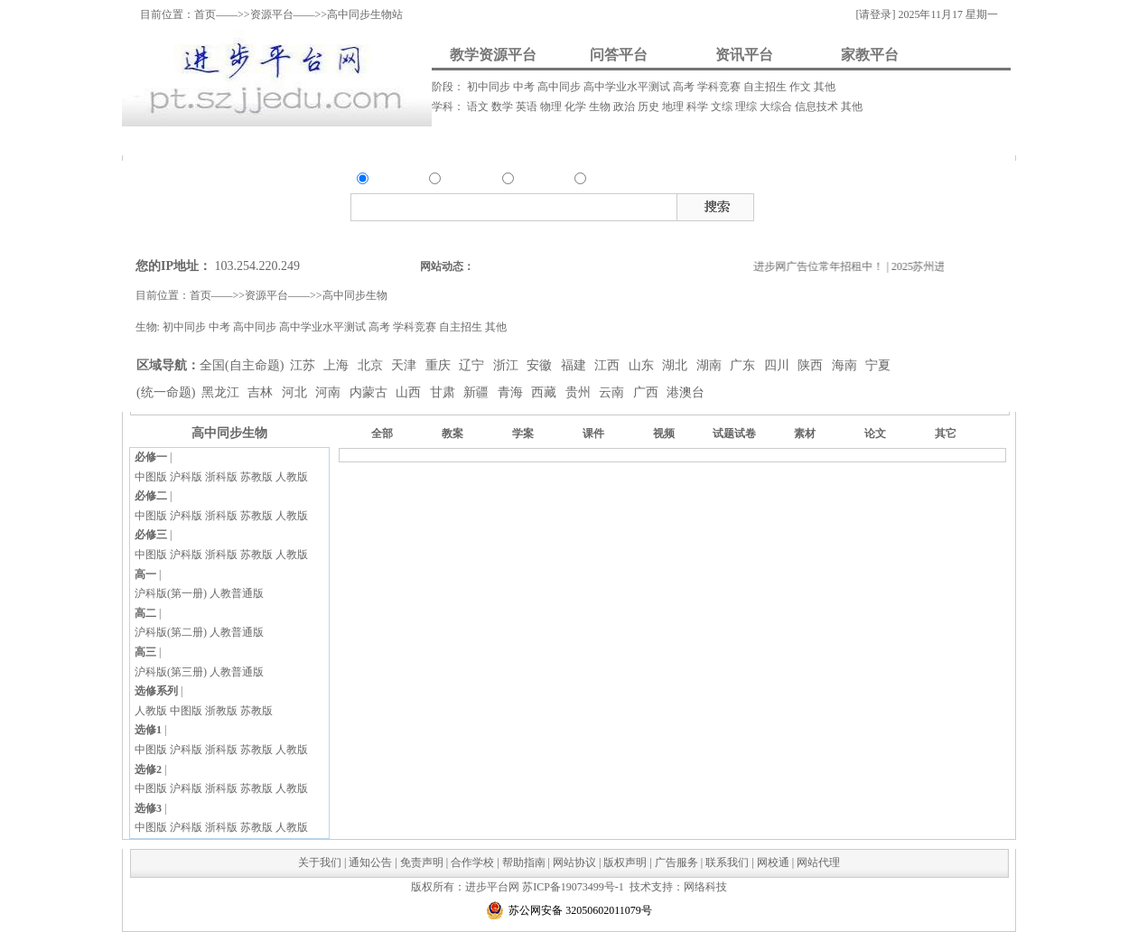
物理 (552, 106)
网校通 (773, 862)
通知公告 (370, 862)
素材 (909, 204)
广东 (744, 365)
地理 (674, 106)
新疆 (477, 392)
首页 (205, 14)
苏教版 (256, 477)
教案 (836, 204)
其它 (945, 433)
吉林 (261, 392)
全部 (382, 433)
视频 (885, 204)
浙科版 (221, 477)
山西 (410, 392)
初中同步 (490, 86)
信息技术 (818, 106)
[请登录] (875, 14)
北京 (372, 365)
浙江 (507, 365)
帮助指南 (524, 862)
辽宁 (473, 365)
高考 (685, 86)
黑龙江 (222, 392)
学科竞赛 (720, 86)
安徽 (541, 365)
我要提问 (293, 140)
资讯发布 (507, 140)
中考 (525, 86)
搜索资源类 (435, 235)
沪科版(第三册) (171, 672)
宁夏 (878, 365)
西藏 (545, 392)
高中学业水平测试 (628, 86)
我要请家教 (654, 140)
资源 (382, 180)
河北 (296, 392)
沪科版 (186, 477)
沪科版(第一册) (171, 593)
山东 (643, 365)
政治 (625, 106)
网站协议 (574, 862)
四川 (778, 365)
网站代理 (818, 862)
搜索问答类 (492, 235)
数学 (503, 106)
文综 (723, 106)
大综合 (777, 106)
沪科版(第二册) (171, 632)
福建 (575, 365)
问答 (454, 180)
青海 (512, 392)
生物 (601, 106)
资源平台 (272, 14)
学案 (523, 433)
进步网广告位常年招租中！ (825, 266)
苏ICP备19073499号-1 (573, 887)
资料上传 (180, 140)
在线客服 (1124, 223)
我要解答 (402, 140)
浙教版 (221, 710)
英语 (528, 106)
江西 (608, 365)
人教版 (291, 477)
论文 (875, 433)
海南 (846, 365)
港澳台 (685, 392)
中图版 (151, 477)
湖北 (676, 365)
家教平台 (870, 54)
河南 (329, 392)
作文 (801, 86)
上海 (337, 365)
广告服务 (676, 862)
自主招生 (766, 86)
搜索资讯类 (549, 235)
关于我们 (319, 862)
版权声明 (625, 862)
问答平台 (619, 54)
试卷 (958, 204)
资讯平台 (744, 54)
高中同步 (560, 86)
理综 (747, 106)
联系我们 (727, 862)
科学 (698, 106)
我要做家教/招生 (841, 140)
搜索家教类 (605, 235)
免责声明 (421, 862)
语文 (479, 106)
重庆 (439, 365)
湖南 (710, 365)
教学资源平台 (493, 54)
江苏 (304, 365)
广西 (647, 392)
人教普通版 (237, 593)
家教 (600, 180)
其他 (824, 86)
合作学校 (472, 862)
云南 (613, 392)
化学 (576, 106)
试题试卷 (734, 433)
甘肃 (444, 392)
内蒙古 (370, 392)
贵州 (579, 392)
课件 (861, 204)
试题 (934, 204)
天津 (405, 365)
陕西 (812, 365)
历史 (650, 106)
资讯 (527, 180)
